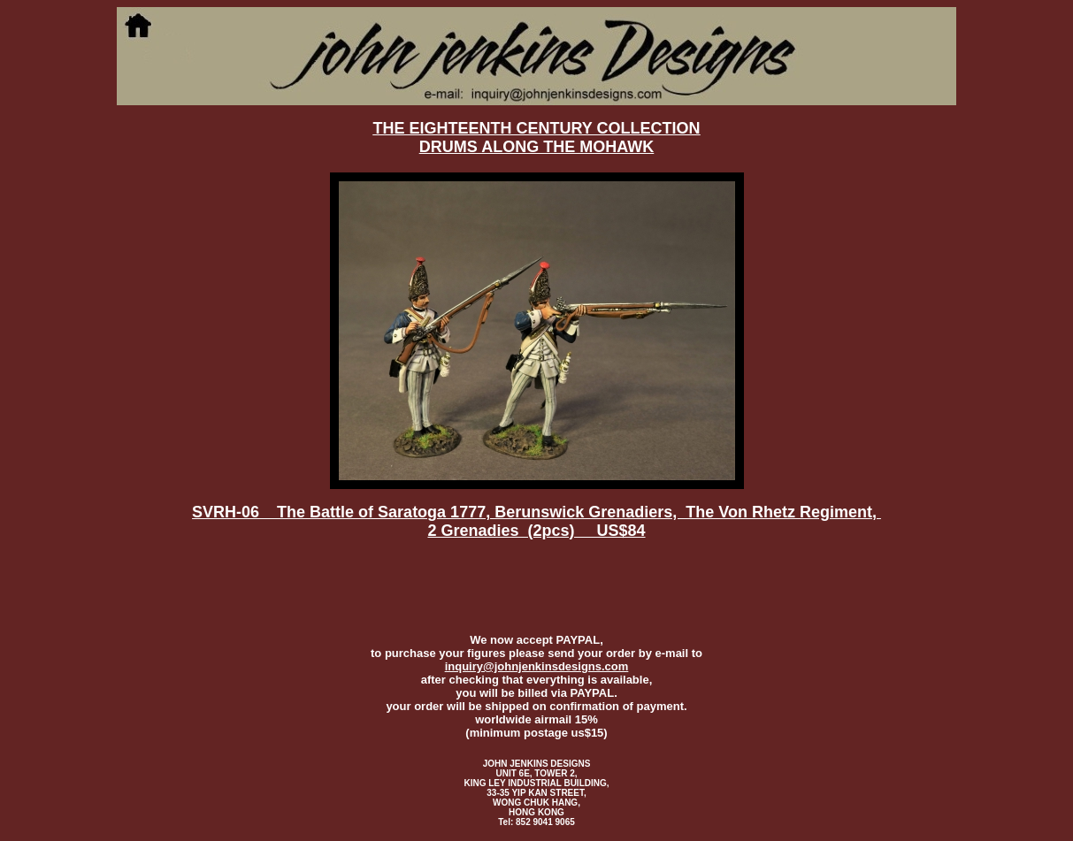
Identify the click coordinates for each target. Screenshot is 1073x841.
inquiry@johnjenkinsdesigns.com (537, 666)
